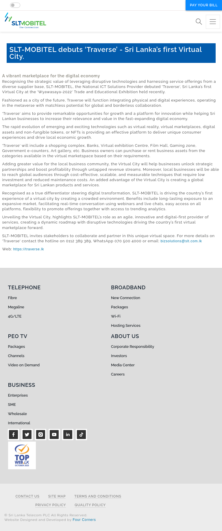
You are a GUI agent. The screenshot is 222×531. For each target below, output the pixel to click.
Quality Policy (90, 505)
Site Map (57, 496)
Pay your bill (204, 5)
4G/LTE (15, 316)
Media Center (123, 365)
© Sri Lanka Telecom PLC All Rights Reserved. (45, 515)
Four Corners (84, 520)
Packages (119, 307)
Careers (118, 374)
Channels (16, 356)
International (19, 423)
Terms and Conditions (97, 496)
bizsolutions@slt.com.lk (181, 241)
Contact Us (27, 496)
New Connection (125, 298)
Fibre (12, 298)
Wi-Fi (116, 316)
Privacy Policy (50, 505)
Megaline (16, 307)
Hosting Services (125, 325)
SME (12, 404)
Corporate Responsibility (132, 346)
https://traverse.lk (28, 249)
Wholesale (17, 414)
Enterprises (18, 395)
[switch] (15, 5)
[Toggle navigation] (213, 22)
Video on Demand (24, 365)
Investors (119, 356)
